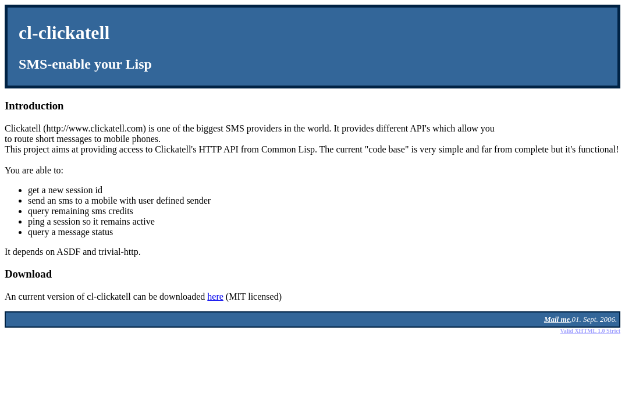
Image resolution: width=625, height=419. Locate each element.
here (215, 296)
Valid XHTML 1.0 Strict (590, 331)
